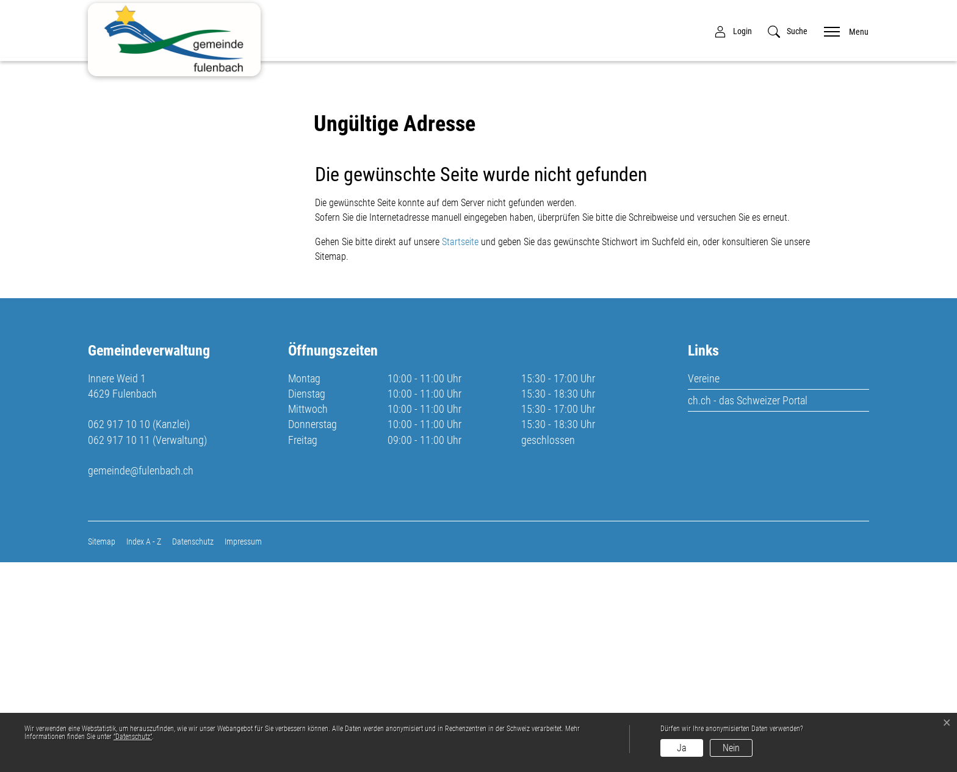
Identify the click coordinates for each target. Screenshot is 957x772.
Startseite (460, 451)
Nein (731, 748)
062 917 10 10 (119, 633)
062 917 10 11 (119, 649)
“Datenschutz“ (133, 736)
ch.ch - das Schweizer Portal (747, 609)
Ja (682, 748)
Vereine (704, 587)
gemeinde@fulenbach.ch (140, 679)
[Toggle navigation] (842, 31)
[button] (787, 31)
